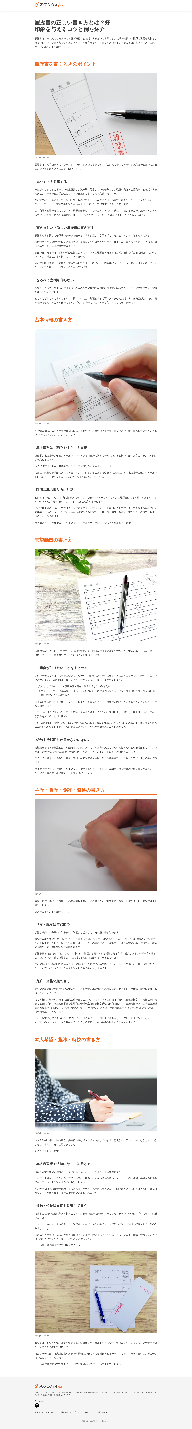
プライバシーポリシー (84, 1412)
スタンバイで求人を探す (46, 1412)
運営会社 (103, 1412)
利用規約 (66, 1412)
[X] (37, 1405)
